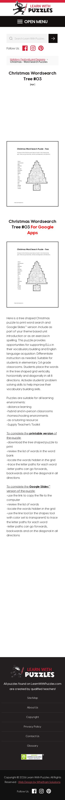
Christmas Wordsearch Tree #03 (32, 76)
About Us (32, 707)
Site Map (32, 698)
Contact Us (32, 736)
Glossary (32, 746)
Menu (32, 21)
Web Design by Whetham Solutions (39, 782)
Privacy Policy (32, 726)
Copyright (32, 717)
